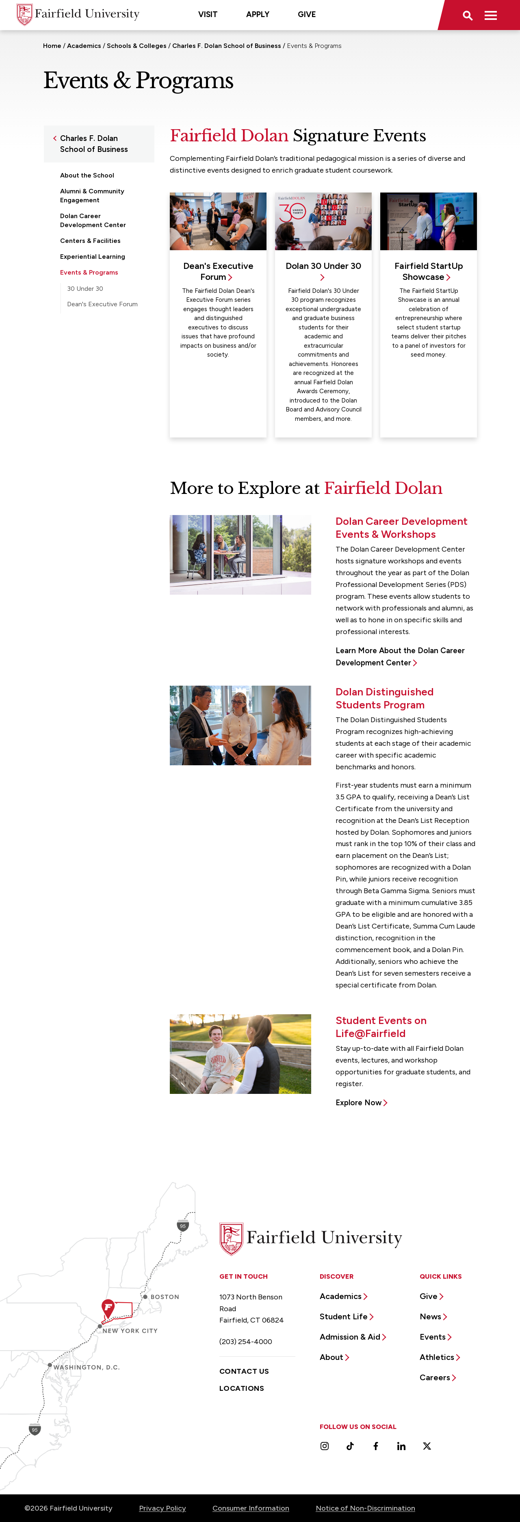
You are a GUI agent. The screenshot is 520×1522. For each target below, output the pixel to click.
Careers (435, 1377)
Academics (84, 46)
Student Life (344, 1316)
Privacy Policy (162, 1508)
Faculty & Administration (98, 346)
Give (307, 14)
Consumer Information (250, 1508)
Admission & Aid (350, 1337)
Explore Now (358, 1102)
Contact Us (244, 1371)
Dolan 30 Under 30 (323, 265)
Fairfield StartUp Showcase (90, 324)
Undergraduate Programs (99, 387)
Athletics (437, 1357)
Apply (257, 14)
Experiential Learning (92, 256)
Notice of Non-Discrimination (365, 1508)
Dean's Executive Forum (102, 304)
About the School (87, 175)
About (331, 1357)
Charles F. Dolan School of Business (226, 46)
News (430, 1316)
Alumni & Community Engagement (92, 195)
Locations (241, 1388)
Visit (208, 14)
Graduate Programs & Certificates (93, 366)
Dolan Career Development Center (93, 220)
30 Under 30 (85, 288)
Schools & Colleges (137, 46)
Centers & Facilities (90, 241)
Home (52, 46)
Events (433, 1337)
